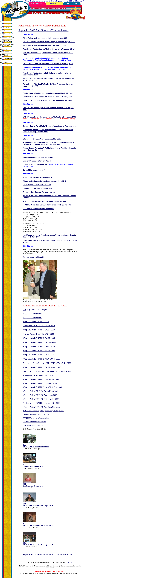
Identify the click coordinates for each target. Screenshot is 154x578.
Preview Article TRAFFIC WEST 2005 (39, 326)
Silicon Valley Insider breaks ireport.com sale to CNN (44, 181)
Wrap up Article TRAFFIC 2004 (36, 322)
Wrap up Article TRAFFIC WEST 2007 (39, 355)
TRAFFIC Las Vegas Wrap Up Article (36, 414)
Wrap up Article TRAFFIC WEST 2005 (39, 330)
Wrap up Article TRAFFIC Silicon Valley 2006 (42, 342)
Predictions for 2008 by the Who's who (38, 177)
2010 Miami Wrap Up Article (33, 425)
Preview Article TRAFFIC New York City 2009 (41, 403)
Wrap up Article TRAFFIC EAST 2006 (39, 351)
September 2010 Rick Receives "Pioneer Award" (43, 30)
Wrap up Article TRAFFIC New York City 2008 (42, 387)
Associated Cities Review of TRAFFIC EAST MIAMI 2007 (47, 371)
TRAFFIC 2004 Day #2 (32, 318)
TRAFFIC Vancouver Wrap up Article (36, 418)
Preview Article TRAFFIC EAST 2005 (38, 334)
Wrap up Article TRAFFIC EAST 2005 (39, 338)
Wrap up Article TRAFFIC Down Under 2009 (40, 391)
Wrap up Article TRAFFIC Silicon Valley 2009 (41, 399)
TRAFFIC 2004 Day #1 (32, 314)
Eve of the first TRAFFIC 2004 (36, 310)
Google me (69, 562)
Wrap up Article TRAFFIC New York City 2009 (41, 407)
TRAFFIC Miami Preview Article (34, 422)
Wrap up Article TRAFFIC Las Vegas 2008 (41, 379)
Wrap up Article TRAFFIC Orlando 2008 (40, 383)
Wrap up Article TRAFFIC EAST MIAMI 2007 (42, 367)
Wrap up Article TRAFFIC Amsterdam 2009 (40, 395)
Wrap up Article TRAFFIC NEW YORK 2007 (41, 359)
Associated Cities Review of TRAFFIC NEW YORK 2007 (47, 363)
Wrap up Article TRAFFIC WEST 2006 (39, 346)
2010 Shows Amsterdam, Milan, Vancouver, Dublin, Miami (43, 411)
